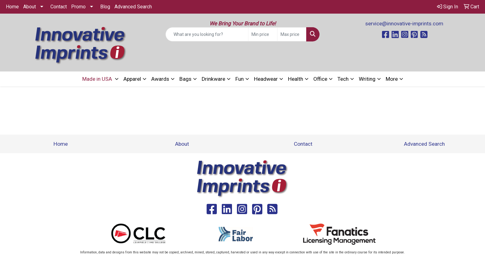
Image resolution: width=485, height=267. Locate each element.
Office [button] (320, 79)
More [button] (392, 79)
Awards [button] (160, 79)
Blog (105, 7)
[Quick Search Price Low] (262, 34)
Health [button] (295, 79)
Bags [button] (185, 79)
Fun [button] (239, 79)
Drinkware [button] (213, 79)
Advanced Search (133, 7)
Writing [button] (367, 79)
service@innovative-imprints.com (404, 23)
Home (12, 7)
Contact (58, 7)
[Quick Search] (207, 34)
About (29, 7)
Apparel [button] (132, 79)
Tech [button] (343, 79)
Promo (78, 7)
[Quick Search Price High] (292, 34)
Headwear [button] (266, 79)
